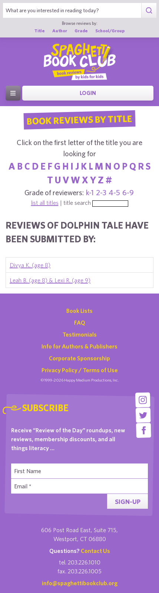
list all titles (45, 202)
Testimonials (80, 334)
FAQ (79, 322)
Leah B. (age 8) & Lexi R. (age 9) (50, 280)
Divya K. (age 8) (30, 265)
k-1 (90, 192)
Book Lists (79, 310)
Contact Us (95, 550)
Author (59, 30)
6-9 (128, 192)
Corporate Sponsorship (79, 358)
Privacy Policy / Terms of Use (80, 370)
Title (39, 30)
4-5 (114, 192)
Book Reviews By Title (80, 119)
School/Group (110, 30)
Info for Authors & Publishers (79, 346)
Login (88, 93)
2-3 (101, 192)
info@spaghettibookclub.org (79, 583)
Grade (81, 30)
